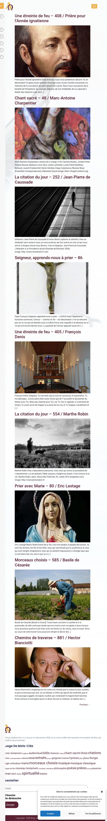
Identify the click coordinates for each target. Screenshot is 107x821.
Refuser (72, 813)
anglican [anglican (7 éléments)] (25, 753)
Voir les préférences (93, 813)
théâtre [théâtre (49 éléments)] (43, 773)
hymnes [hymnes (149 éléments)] (74, 758)
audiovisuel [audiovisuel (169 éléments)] (36, 753)
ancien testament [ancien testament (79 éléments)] (12, 753)
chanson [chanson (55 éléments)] (54, 753)
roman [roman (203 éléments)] (7, 773)
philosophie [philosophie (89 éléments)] (60, 768)
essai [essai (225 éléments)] (31, 758)
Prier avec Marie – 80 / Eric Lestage (47, 485)
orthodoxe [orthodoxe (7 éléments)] (49, 769)
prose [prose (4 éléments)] (89, 769)
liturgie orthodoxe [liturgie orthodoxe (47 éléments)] (12, 763)
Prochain (85, 704)
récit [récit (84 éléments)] (13, 773)
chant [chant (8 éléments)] (61, 753)
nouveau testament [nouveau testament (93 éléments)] (27, 768)
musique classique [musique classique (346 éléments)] (82, 763)
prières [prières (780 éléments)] (82, 768)
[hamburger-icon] (94, 6)
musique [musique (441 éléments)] (64, 763)
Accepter (50, 813)
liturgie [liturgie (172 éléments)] (94, 758)
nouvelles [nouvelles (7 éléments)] (42, 769)
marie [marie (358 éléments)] (25, 763)
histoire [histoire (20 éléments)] (65, 758)
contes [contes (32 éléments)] (6, 758)
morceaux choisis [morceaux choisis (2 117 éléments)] (43, 763)
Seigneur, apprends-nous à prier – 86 (48, 257)
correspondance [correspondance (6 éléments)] (16, 758)
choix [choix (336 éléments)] (83, 753)
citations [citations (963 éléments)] (94, 753)
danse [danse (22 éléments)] (25, 758)
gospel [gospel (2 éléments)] (49, 758)
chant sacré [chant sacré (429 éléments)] (72, 753)
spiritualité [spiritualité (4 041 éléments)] (30, 773)
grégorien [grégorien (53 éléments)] (57, 758)
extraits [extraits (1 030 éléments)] (41, 758)
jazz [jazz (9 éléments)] (81, 758)
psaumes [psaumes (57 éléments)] (96, 768)
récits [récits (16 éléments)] (19, 774)
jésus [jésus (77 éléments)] (86, 758)
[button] (102, 791)
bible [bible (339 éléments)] (46, 753)
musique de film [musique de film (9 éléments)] (9, 768)
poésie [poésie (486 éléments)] (71, 768)
